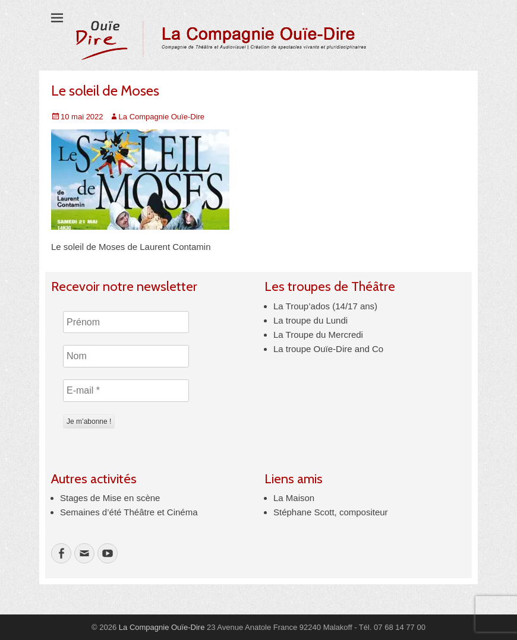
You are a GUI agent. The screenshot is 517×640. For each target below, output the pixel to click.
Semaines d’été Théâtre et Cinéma (129, 512)
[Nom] (126, 356)
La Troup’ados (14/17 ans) (325, 306)
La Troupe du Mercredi (318, 334)
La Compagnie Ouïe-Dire (162, 116)
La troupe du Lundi (310, 320)
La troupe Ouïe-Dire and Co (328, 349)
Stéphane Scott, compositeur (330, 512)
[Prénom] (126, 322)
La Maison (293, 498)
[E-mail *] (126, 390)
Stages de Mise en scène (110, 498)
